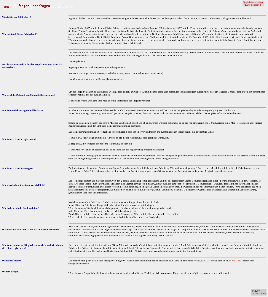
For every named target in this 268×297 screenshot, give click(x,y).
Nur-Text (236, 260)
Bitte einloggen (252, 5)
